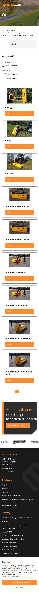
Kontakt (5, 492)
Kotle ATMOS (7, 532)
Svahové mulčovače (20, 35)
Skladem (8, 62)
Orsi (31, 35)
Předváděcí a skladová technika (13, 535)
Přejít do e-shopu (16, 426)
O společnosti (7, 485)
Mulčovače (6, 35)
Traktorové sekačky (9, 543)
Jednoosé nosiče (8, 550)
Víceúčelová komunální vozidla (13, 539)
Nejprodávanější (11, 65)
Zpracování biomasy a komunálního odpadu (17, 518)
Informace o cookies (9, 505)
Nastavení (19, 587)
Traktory (5, 521)
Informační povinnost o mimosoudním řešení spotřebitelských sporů (17, 500)
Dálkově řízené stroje (9, 546)
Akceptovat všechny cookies (20, 582)
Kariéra (4, 488)
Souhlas (14, 570)
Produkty (10, 30)
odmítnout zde (18, 576)
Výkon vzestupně (10, 74)
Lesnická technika (8, 528)
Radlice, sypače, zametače (11, 553)
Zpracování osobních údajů (11, 495)
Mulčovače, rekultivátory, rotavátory (14, 33)
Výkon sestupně (10, 78)
